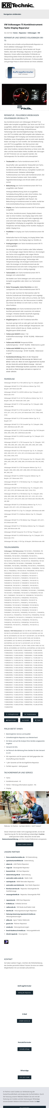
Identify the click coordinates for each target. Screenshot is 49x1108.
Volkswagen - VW (34, 33)
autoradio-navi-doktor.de (15, 885)
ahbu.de (9, 920)
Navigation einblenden (12, 14)
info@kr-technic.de (24, 1021)
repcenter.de (10, 900)
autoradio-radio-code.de (14, 878)
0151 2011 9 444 (24, 1077)
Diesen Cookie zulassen (24, 844)
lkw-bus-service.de (12, 889)
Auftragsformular (12, 714)
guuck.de (9, 924)
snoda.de (9, 927)
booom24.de (10, 871)
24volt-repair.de (12, 934)
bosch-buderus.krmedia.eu (16, 930)
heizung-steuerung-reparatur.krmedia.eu (20, 914)
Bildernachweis (24, 1097)
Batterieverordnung (11, 1100)
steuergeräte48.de (12, 894)
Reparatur (22, 33)
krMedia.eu (10, 904)
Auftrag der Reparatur (24, 993)
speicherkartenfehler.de (14, 861)
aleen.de (9, 864)
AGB (15, 1097)
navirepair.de (10, 882)
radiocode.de (11, 907)
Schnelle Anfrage (24, 1049)
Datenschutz (39, 1100)
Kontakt (25, 720)
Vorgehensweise (30, 714)
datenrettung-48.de (13, 875)
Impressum (8, 1097)
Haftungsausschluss (26, 1100)
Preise (38, 720)
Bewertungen (11, 720)
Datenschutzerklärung (10, 839)
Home (15, 33)
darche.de (9, 911)
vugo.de (9, 868)
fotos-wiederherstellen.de (15, 857)
